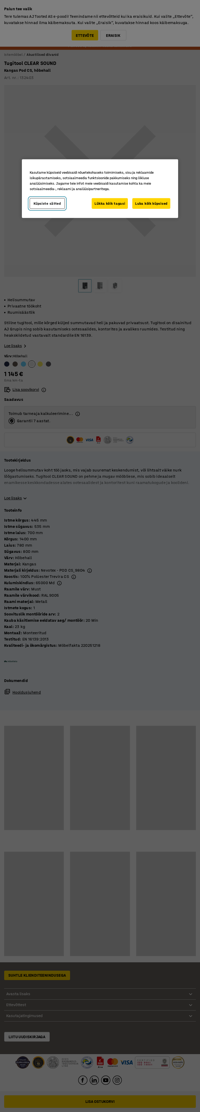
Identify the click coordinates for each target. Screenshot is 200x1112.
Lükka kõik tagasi (110, 203)
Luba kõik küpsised (151, 203)
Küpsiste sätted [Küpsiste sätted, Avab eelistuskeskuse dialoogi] (47, 203)
